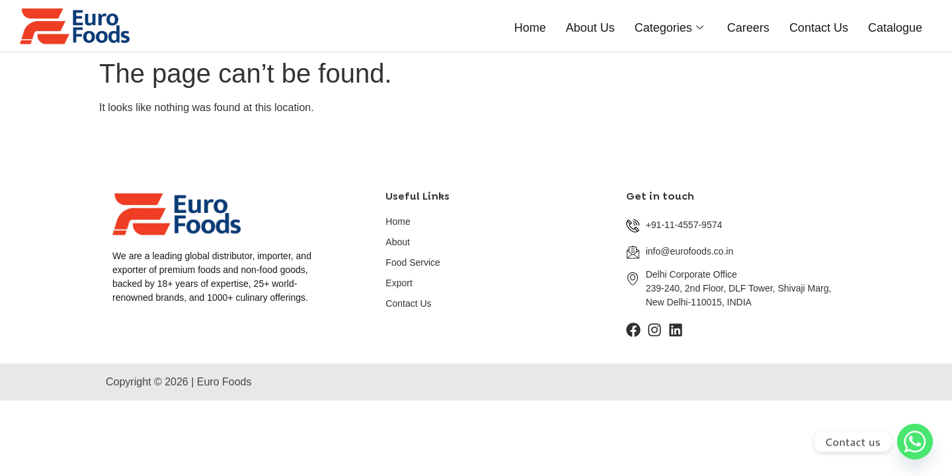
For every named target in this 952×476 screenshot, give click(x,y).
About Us (590, 25)
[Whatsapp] (915, 441)
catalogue (895, 25)
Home (530, 25)
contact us (818, 25)
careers (748, 25)
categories (669, 25)
